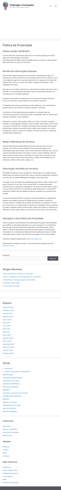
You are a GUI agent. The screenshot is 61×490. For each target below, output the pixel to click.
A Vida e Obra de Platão (11, 286)
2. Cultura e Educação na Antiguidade (16, 371)
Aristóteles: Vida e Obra (11, 283)
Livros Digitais (8, 476)
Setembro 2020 (8, 353)
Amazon (6, 450)
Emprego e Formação (22, 4)
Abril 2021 (6, 332)
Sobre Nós (6, 426)
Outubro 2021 (8, 313)
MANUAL (6, 399)
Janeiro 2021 (7, 341)
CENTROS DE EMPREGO (11, 384)
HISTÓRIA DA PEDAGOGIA (12, 396)
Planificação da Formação (12, 405)
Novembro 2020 (8, 347)
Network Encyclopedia (11, 482)
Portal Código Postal (10, 470)
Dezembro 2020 (8, 344)
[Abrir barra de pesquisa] (50, 6)
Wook (5, 453)
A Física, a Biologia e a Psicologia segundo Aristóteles (22, 277)
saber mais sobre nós (34, 239)
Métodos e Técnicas (10, 402)
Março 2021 (7, 335)
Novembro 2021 (8, 310)
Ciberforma (7, 467)
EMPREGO (6, 390)
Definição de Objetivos (11, 387)
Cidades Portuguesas (10, 473)
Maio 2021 (6, 329)
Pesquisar (6, 255)
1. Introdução (7, 368)
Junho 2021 (7, 326)
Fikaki (5, 479)
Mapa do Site (7, 435)
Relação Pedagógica (10, 411)
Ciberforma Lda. (8, 246)
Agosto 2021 (7, 320)
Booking (6, 447)
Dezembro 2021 (8, 307)
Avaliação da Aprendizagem (13, 378)
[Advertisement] (30, 25)
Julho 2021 (6, 323)
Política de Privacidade (11, 432)
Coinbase (6, 456)
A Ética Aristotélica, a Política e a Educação (18, 274)
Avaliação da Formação (11, 381)
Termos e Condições (10, 429)
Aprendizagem (8, 375)
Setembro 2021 (8, 316)
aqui (32, 160)
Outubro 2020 (8, 350)
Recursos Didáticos (9, 408)
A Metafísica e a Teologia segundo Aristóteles (19, 280)
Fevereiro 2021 (8, 338)
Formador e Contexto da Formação (15, 393)
